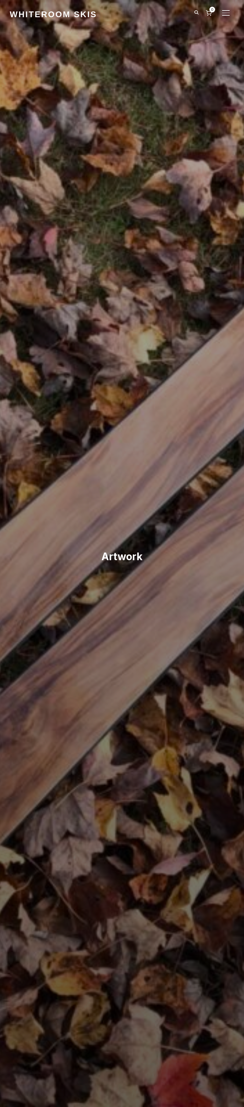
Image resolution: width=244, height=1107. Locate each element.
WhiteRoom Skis (53, 14)
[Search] (196, 12)
